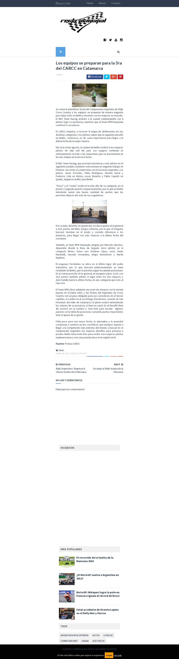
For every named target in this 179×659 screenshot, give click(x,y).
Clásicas (108, 528)
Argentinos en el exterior (74, 528)
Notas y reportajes (82, 573)
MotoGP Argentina (105, 567)
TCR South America (71, 590)
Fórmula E (81, 556)
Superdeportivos (96, 584)
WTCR (64, 595)
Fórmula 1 (66, 556)
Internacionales (84, 562)
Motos (64, 573)
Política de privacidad (70, 634)
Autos (95, 528)
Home (121, 3)
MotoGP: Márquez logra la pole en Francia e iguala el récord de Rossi (97, 486)
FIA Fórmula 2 (108, 545)
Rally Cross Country (44, 250)
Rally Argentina (93, 579)
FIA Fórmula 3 (68, 550)
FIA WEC (83, 550)
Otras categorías (70, 579)
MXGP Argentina (69, 567)
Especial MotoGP (70, 545)
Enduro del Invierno (72, 539)
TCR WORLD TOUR (94, 590)
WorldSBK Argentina (82, 595)
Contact (147, 3)
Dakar (27, 250)
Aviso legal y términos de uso (74, 610)
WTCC (110, 590)
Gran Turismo (98, 556)
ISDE (112, 556)
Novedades (103, 573)
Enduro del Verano (97, 539)
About (133, 3)
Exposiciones (90, 545)
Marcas (86, 567)
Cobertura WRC (69, 534)
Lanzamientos (105, 562)
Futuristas (109, 550)
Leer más (117, 655)
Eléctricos (99, 534)
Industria (66, 562)
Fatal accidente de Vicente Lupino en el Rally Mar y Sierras (97, 504)
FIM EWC (95, 550)
